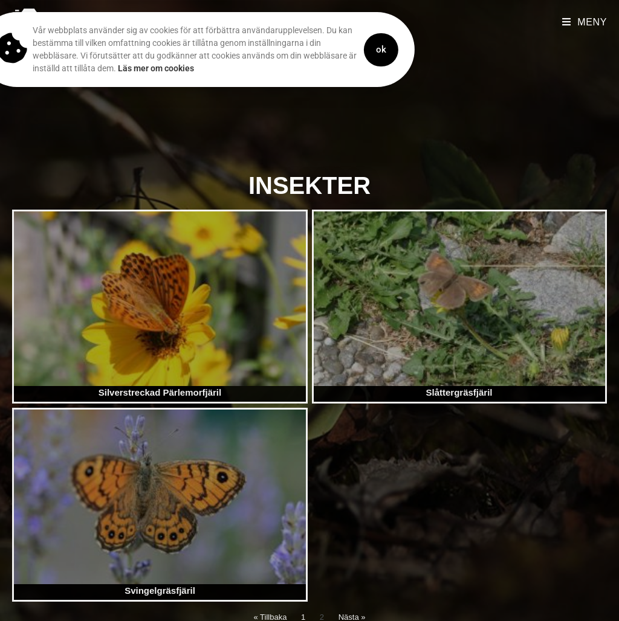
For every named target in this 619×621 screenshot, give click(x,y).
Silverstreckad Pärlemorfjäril (160, 392)
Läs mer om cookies (129, 68)
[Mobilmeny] (584, 22)
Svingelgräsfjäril (160, 590)
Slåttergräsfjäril (459, 392)
